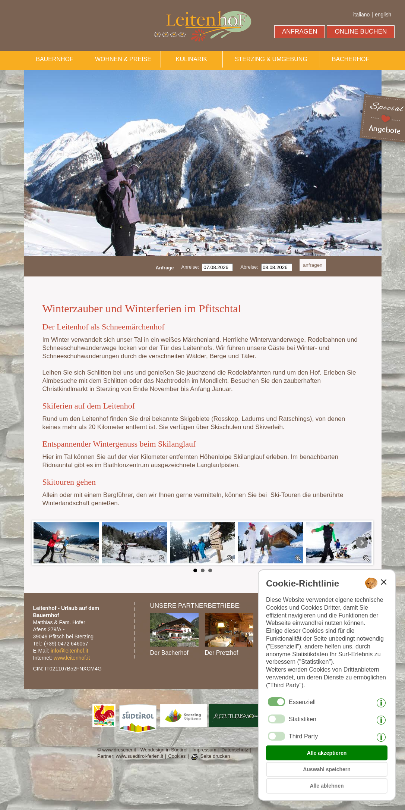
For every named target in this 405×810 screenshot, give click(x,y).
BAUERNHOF (54, 59)
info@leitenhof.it (69, 651)
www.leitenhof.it (72, 658)
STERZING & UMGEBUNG (271, 59)
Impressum (204, 750)
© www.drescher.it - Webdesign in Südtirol (142, 750)
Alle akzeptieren (327, 753)
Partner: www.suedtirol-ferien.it (130, 756)
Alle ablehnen (327, 786)
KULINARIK (191, 59)
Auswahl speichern (327, 769)
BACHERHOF (350, 59)
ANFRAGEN (299, 31)
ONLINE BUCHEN (361, 31)
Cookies (177, 756)
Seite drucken (215, 756)
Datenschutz (234, 750)
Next (362, 543)
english (383, 15)
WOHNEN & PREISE (123, 59)
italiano (361, 15)
